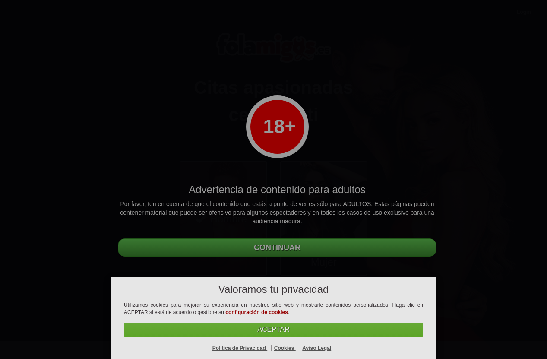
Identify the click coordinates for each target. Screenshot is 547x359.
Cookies (285, 348)
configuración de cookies (256, 312)
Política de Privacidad (239, 348)
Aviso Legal (316, 348)
